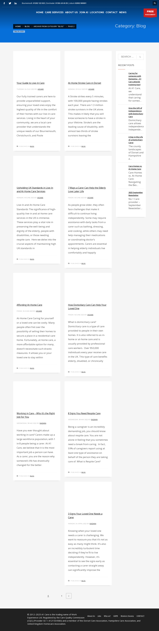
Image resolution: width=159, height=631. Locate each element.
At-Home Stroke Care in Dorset (84, 83)
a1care (41, 89)
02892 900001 (80, 3)
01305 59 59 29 (61, 3)
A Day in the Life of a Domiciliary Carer (135, 140)
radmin (43, 423)
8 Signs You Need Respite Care (84, 413)
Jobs (99, 616)
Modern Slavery (127, 616)
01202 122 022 (39, 3)
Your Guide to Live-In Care (30, 83)
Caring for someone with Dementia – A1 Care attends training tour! (134, 79)
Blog (32, 146)
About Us (91, 616)
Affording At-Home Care (29, 304)
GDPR (115, 616)
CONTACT (140, 616)
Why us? (107, 616)
